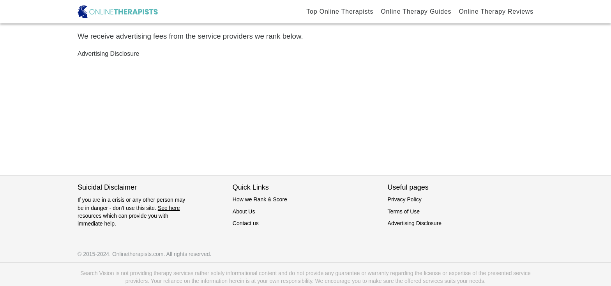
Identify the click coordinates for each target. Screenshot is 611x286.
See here (169, 208)
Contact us (246, 223)
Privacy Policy (405, 199)
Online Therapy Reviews (496, 11)
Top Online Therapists (339, 11)
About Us (244, 211)
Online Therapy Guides (416, 11)
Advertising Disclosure (415, 223)
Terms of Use (404, 211)
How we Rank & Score (260, 199)
